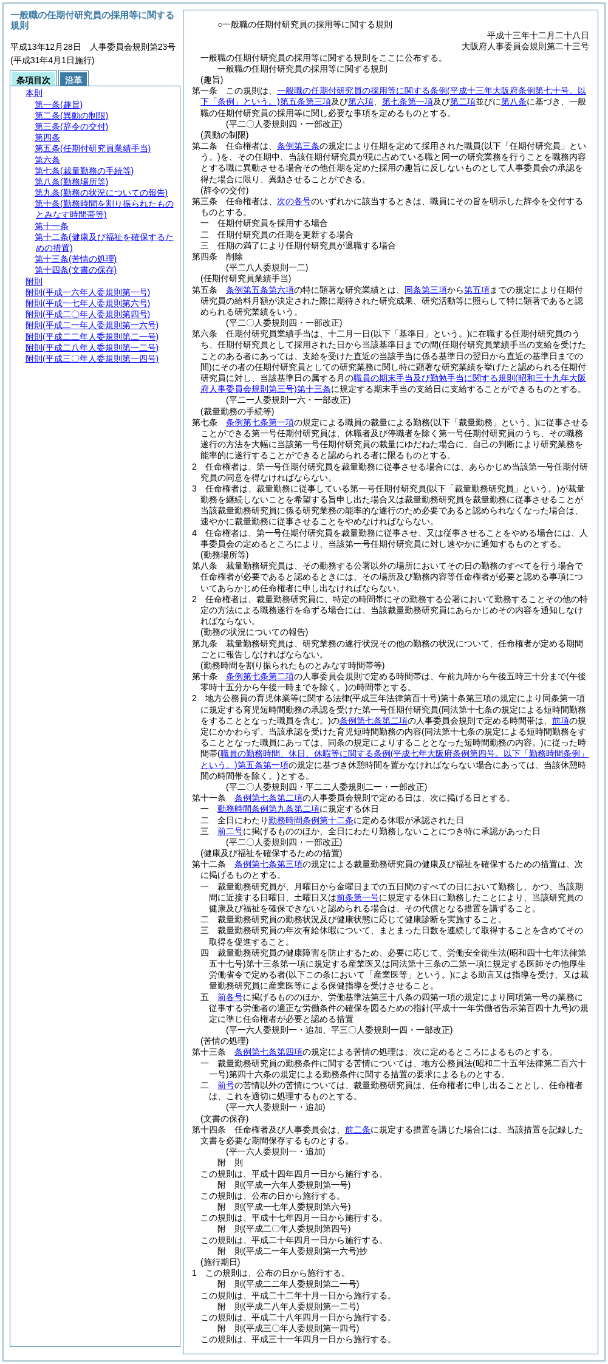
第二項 (463, 101)
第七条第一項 (407, 101)
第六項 (361, 101)
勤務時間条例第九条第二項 (268, 809)
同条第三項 (426, 290)
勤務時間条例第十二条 (311, 820)
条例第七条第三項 (268, 864)
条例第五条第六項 (260, 290)
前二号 (230, 831)
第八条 (514, 101)
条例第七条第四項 (268, 1052)
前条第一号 (357, 897)
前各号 (230, 997)
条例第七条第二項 (260, 676)
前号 (225, 1085)
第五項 (477, 290)
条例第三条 (298, 146)
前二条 (358, 1129)
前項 (560, 720)
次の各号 (294, 201)
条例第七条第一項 (260, 422)
